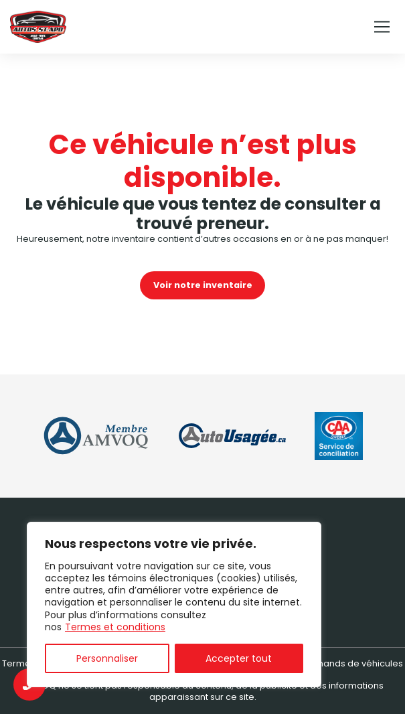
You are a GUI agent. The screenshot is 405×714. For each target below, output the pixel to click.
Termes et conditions (115, 627)
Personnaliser (107, 658)
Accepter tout (239, 658)
